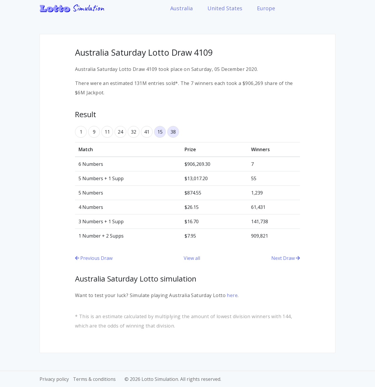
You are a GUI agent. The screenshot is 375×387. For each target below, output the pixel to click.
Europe (266, 8)
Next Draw (285, 258)
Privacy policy (54, 379)
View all (192, 258)
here (232, 295)
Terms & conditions (94, 379)
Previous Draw (93, 258)
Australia (181, 8)
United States (224, 8)
